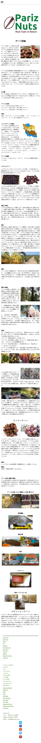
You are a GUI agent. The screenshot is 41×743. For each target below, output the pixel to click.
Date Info (5, 650)
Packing (5, 646)
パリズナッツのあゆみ (8, 665)
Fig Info (5, 652)
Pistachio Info (7, 648)
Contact (5, 658)
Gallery (5, 654)
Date (4, 642)
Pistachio (5, 640)
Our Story (5, 638)
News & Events (7, 656)
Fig (4, 644)
